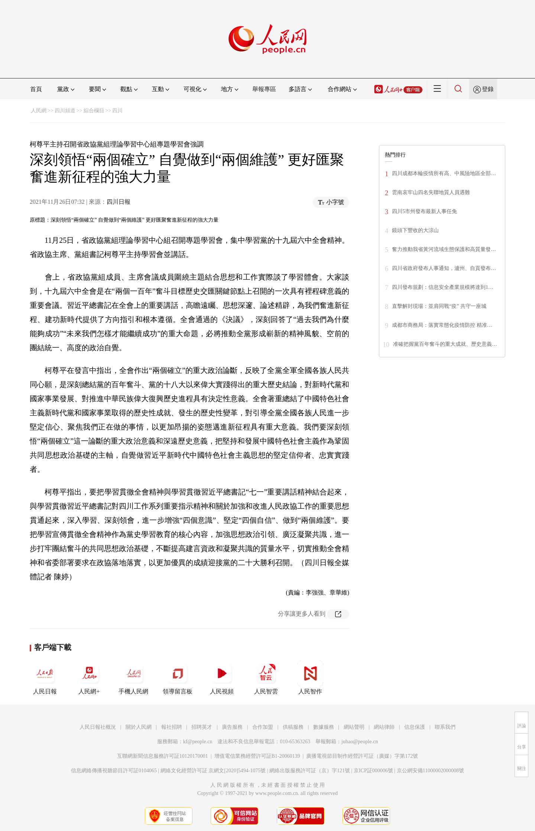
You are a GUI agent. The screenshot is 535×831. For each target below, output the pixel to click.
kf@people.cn (198, 741)
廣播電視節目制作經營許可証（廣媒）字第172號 (362, 756)
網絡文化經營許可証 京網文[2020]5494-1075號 (213, 770)
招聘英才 (201, 727)
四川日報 (118, 202)
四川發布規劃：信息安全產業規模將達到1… (442, 287)
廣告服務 (232, 727)
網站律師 (384, 727)
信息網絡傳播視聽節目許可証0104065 (114, 770)
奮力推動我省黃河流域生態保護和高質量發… (444, 249)
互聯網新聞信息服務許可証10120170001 (162, 756)
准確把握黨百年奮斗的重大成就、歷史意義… (445, 344)
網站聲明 (354, 727)
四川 (117, 110)
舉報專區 (264, 89)
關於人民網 (139, 727)
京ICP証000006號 (373, 770)
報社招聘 (171, 727)
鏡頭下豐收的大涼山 (415, 230)
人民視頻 (222, 677)
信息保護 (414, 727)
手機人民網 (133, 677)
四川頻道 (65, 110)
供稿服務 (293, 727)
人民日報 (45, 677)
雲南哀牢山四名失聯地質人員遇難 (431, 192)
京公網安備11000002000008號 (430, 770)
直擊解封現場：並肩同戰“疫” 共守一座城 (439, 306)
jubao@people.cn (359, 741)
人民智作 (310, 677)
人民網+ (89, 677)
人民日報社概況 (98, 727)
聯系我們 (445, 727)
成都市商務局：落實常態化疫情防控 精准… (442, 325)
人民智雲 (266, 677)
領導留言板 (177, 677)
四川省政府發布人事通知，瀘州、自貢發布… (444, 268)
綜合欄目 (94, 110)
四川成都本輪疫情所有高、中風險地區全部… (444, 173)
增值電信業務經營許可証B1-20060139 (257, 756)
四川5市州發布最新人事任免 (424, 211)
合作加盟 (262, 727)
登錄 (488, 89)
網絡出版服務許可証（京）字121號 (309, 770)
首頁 (36, 89)
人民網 (38, 110)
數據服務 (323, 727)
